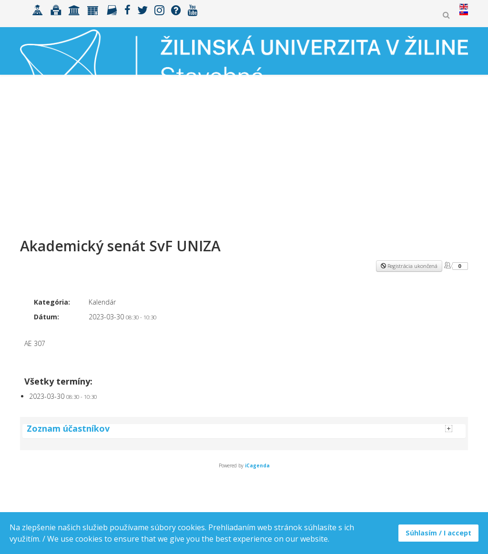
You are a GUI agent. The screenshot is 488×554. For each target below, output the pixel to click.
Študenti (149, 142)
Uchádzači (99, 142)
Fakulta (242, 142)
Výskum (340, 142)
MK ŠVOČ (443, 142)
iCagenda (257, 465)
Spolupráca (292, 142)
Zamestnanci (391, 142)
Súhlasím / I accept (438, 532)
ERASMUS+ (197, 142)
